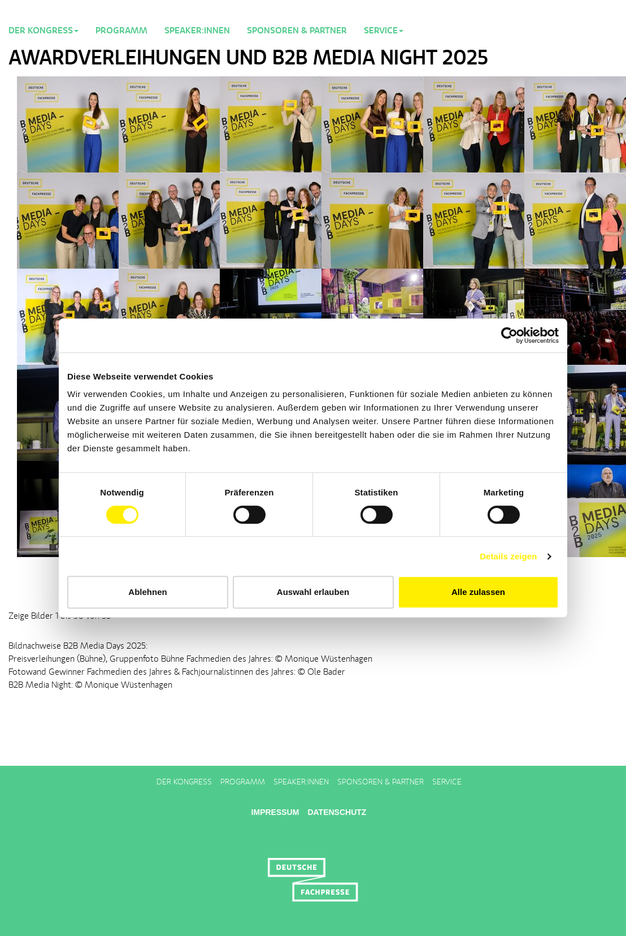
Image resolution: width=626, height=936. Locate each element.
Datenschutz (336, 812)
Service (447, 782)
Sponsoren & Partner (297, 31)
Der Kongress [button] (43, 31)
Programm (121, 31)
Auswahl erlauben (313, 592)
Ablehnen (147, 592)
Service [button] (383, 31)
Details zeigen (508, 556)
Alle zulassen (478, 592)
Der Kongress (184, 782)
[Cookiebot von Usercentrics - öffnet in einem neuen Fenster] (509, 335)
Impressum (275, 812)
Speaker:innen (197, 31)
